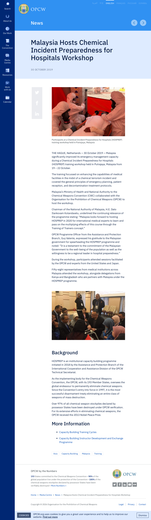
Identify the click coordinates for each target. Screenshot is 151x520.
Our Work (7, 33)
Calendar (7, 101)
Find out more (50, 516)
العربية (94, 3)
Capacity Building (70, 453)
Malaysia (86, 453)
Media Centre (7, 61)
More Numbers (58, 485)
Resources (7, 74)
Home (33, 494)
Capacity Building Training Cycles (77, 432)
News (37, 22)
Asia (55, 453)
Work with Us (7, 88)
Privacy (131, 504)
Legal (121, 504)
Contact (142, 504)
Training (98, 453)
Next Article (143, 23)
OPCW (129, 473)
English (110, 3)
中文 (102, 3)
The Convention (7, 46)
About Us (7, 20)
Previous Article (134, 23)
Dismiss (142, 515)
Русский (132, 3)
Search (7, 8)
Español (143, 3)
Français (120, 3)
